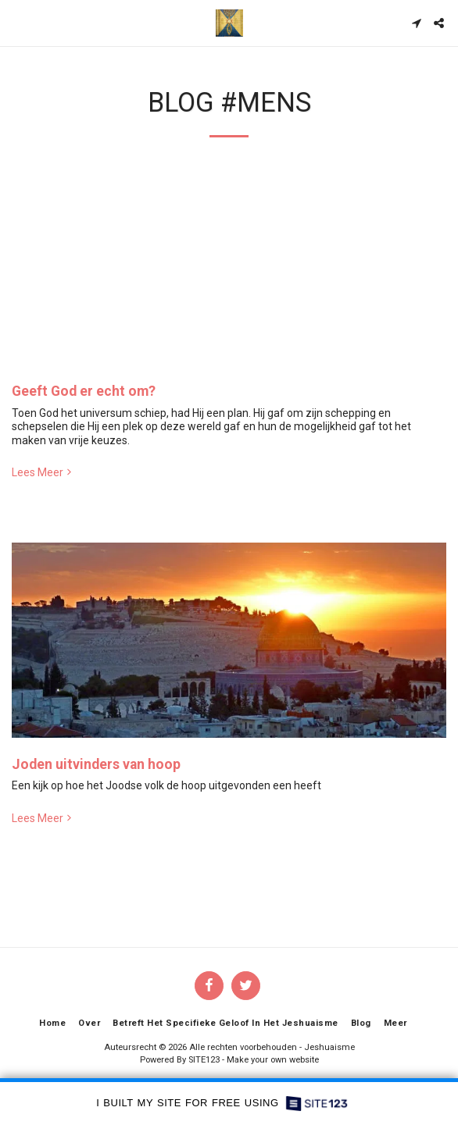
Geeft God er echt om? (84, 391)
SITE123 (204, 1060)
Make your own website (273, 1060)
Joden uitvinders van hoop (96, 764)
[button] (17, 22)
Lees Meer (43, 472)
